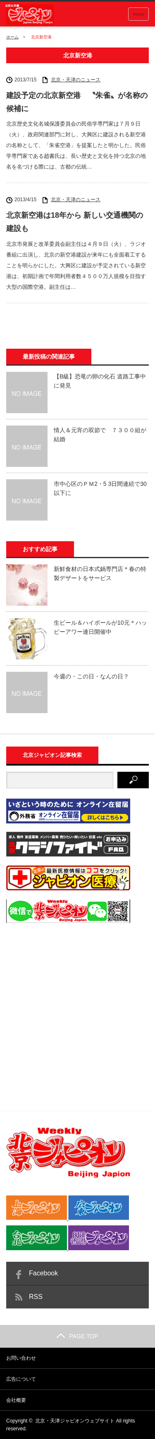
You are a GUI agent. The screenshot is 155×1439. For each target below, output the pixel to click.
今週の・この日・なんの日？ (91, 676)
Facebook (43, 1273)
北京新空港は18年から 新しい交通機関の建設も (74, 222)
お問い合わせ (21, 1358)
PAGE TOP (77, 1336)
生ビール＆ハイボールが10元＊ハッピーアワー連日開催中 (100, 627)
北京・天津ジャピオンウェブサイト (74, 1421)
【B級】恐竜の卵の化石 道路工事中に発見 (100, 381)
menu (138, 14)
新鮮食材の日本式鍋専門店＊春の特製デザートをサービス (100, 573)
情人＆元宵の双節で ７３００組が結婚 (100, 434)
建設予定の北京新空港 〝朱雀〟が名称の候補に (77, 102)
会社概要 (16, 1400)
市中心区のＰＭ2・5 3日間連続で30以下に (100, 488)
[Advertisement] (77, 1009)
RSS (36, 1296)
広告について (21, 1379)
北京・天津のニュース (75, 80)
